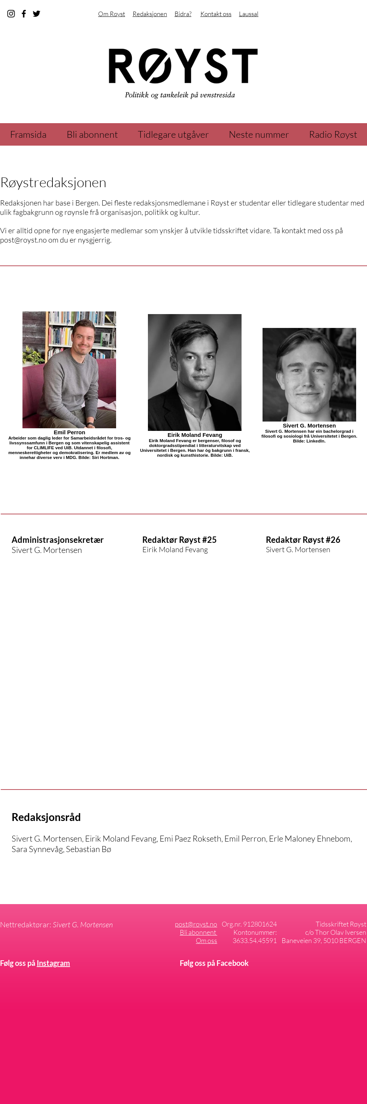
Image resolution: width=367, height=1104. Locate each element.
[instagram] (11, 14)
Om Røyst (111, 14)
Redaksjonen (150, 14)
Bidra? (183, 14)
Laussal (248, 14)
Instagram (53, 962)
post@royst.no (23, 239)
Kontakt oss (215, 14)
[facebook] (24, 14)
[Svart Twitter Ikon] (36, 14)
